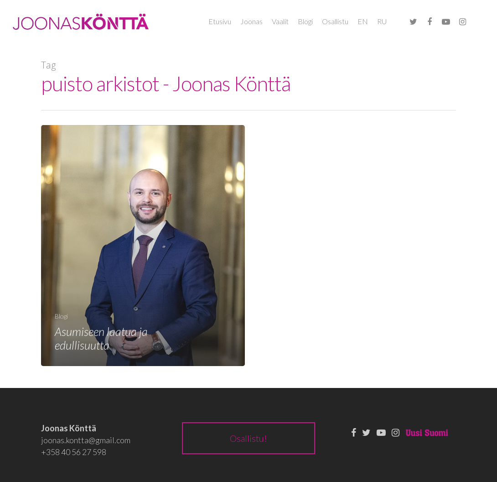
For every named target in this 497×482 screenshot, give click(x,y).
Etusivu (219, 21)
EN (362, 21)
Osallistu (335, 21)
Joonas (251, 21)
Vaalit (280, 21)
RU (382, 21)
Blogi (305, 21)
